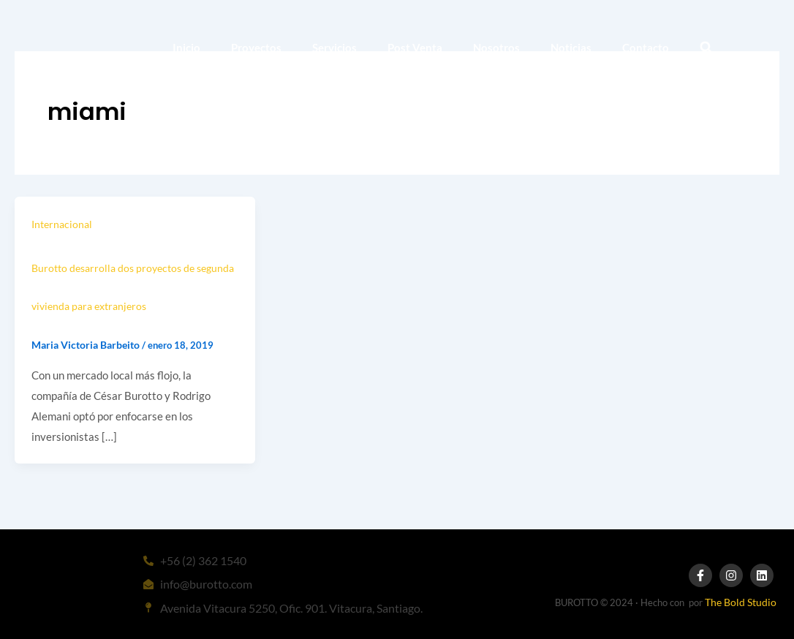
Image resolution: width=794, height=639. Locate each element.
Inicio (186, 47)
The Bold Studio (740, 602)
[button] (706, 48)
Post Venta (414, 47)
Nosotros (496, 47)
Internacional (61, 224)
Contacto (645, 47)
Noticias (571, 47)
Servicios (334, 47)
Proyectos (256, 47)
